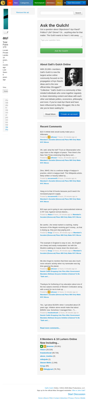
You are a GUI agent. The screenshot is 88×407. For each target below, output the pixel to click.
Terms (77, 398)
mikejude (44, 359)
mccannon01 (52, 178)
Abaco (50, 214)
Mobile (83, 398)
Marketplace (39, 3)
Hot (10, 3)
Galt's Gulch (49, 388)
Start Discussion (74, 3)
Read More (50, 114)
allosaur (54, 137)
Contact (56, 398)
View (4, 87)
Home (40, 398)
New (16, 3)
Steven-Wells (45, 363)
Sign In (60, 3)
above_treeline (46, 356)
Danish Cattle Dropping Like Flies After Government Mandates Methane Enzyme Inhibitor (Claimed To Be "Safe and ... (60, 273)
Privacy (71, 398)
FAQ (50, 398)
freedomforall (53, 312)
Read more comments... (50, 328)
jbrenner (50, 346)
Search (78, 13)
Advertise (63, 398)
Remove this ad (22, 12)
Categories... (26, 3)
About (46, 398)
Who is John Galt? (78, 390)
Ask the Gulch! (61, 51)
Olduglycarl (48, 369)
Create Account (49, 3)
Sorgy (50, 232)
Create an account (69, 114)
